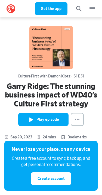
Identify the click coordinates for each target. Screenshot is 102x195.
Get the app (51, 9)
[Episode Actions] (77, 119)
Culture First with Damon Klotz (44, 76)
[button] (73, 137)
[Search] (79, 9)
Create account (51, 179)
